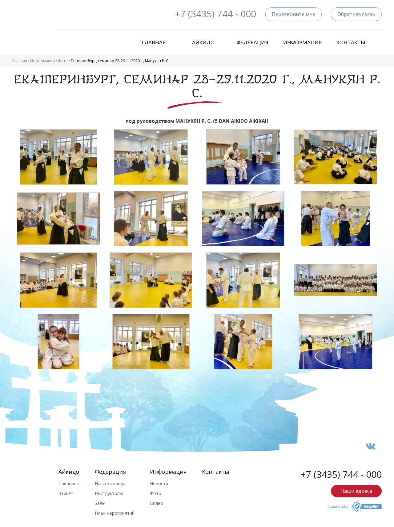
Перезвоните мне (293, 14)
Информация (301, 42)
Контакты (350, 42)
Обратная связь (356, 14)
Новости (159, 483)
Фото (63, 60)
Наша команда (110, 483)
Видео (156, 503)
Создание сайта (338, 506)
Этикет (65, 493)
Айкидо (203, 42)
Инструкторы (109, 493)
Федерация (252, 42)
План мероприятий (115, 513)
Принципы (68, 483)
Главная (154, 42)
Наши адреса (356, 491)
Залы (100, 503)
